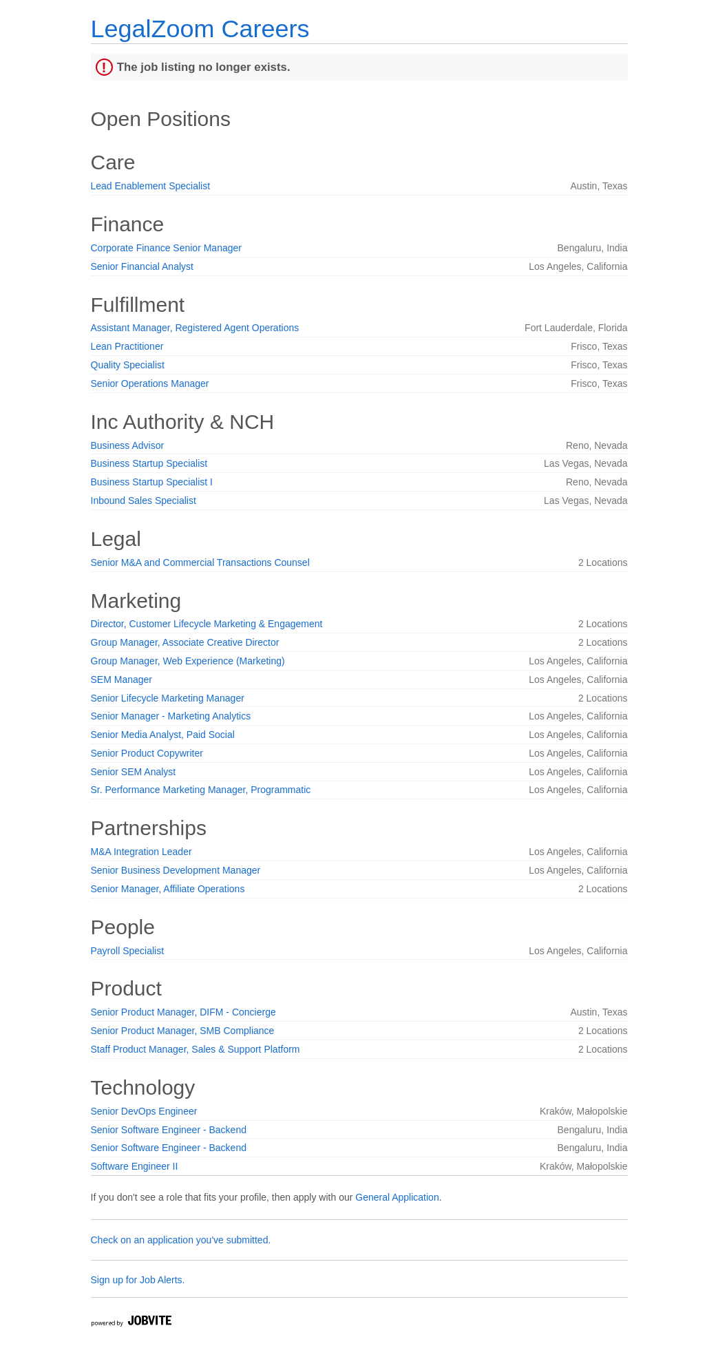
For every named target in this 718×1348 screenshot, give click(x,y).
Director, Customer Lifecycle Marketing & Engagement (207, 623)
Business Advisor (128, 445)
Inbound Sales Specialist (143, 500)
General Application (397, 1197)
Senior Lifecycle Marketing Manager (167, 698)
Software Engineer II (134, 1166)
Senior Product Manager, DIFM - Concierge (183, 1012)
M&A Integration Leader (141, 851)
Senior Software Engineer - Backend (168, 1129)
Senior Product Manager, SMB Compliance (183, 1030)
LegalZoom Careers (200, 28)
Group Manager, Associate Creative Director (185, 642)
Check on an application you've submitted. (181, 1239)
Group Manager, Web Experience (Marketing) (188, 660)
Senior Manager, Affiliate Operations (168, 888)
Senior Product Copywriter (147, 753)
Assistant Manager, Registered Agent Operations (195, 327)
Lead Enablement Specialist (151, 185)
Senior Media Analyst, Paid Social (163, 734)
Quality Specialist (128, 364)
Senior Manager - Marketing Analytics (171, 716)
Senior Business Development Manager (176, 870)
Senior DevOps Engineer (144, 1111)
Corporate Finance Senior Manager (166, 247)
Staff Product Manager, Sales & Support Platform (195, 1049)
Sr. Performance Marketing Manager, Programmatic (201, 789)
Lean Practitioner (127, 346)
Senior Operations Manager (150, 383)
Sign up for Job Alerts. (138, 1279)
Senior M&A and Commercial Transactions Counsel (200, 562)
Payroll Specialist (128, 950)
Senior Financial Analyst (142, 266)
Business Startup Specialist (149, 463)
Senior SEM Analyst (133, 771)
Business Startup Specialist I (152, 481)
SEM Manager (121, 679)
